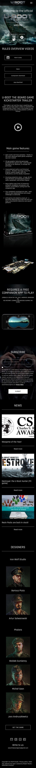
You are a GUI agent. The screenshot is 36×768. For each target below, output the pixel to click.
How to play (18, 58)
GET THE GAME (18, 727)
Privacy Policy (20, 385)
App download (18, 82)
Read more (18, 449)
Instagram (20, 739)
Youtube (11, 739)
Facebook (24, 739)
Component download (18, 76)
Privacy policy (23, 762)
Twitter (15, 739)
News (18, 69)
